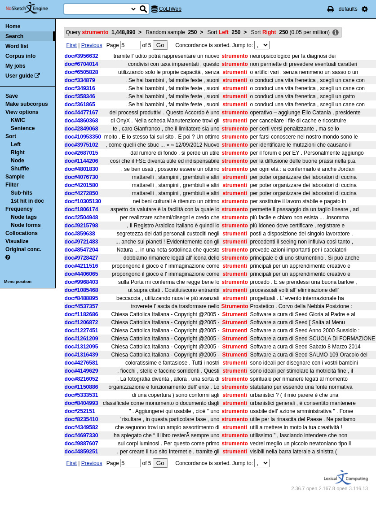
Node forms (26, 225)
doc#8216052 (81, 379)
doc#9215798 (81, 225)
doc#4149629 (81, 371)
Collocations (21, 233)
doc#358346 (80, 96)
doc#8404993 (81, 403)
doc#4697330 (81, 435)
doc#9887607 (81, 443)
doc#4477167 (81, 112)
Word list (16, 46)
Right (18, 152)
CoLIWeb (170, 9)
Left (16, 144)
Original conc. (23, 249)
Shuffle (20, 168)
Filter (11, 185)
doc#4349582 (81, 427)
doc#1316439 (81, 355)
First (71, 45)
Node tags (24, 217)
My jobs (15, 66)
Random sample (171, 32)
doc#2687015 (81, 153)
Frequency (19, 209)
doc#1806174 (81, 209)
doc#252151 (80, 411)
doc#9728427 (81, 258)
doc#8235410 (81, 419)
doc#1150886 (81, 387)
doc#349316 (80, 88)
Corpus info (20, 56)
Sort (10, 136)
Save (11, 96)
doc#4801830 (81, 169)
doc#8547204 (81, 250)
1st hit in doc (27, 201)
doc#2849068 (81, 129)
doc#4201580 (81, 185)
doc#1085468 (81, 290)
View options (22, 112)
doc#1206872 (81, 322)
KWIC (18, 120)
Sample (15, 177)
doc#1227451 (81, 330)
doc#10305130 (83, 201)
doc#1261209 (81, 338)
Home (12, 26)
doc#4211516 (81, 266)
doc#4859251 (81, 451)
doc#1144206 (81, 161)
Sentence (23, 128)
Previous (91, 45)
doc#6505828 (81, 72)
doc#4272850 (81, 193)
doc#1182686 (81, 314)
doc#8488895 (81, 298)
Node (17, 160)
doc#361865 (80, 104)
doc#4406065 (81, 274)
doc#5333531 (81, 395)
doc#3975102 (81, 145)
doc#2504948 (81, 217)
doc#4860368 (81, 120)
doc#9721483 (81, 242)
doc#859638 (80, 234)
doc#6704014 (81, 64)
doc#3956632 (81, 56)
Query (101, 32)
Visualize (16, 241)
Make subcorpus (26, 104)
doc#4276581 (81, 363)
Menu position (17, 281)
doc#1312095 (81, 347)
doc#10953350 (83, 137)
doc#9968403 (81, 282)
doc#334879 (80, 80)
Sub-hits (21, 193)
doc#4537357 (81, 306)
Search (14, 36)
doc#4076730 (81, 177)
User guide (19, 76)
